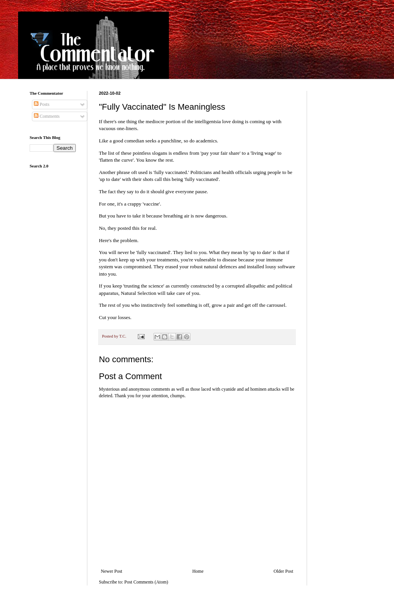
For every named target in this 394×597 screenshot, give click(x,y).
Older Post (283, 571)
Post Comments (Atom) (146, 582)
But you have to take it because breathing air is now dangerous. (163, 216)
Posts (41, 104)
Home (198, 571)
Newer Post (111, 571)
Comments (47, 116)
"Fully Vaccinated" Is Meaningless (162, 107)
